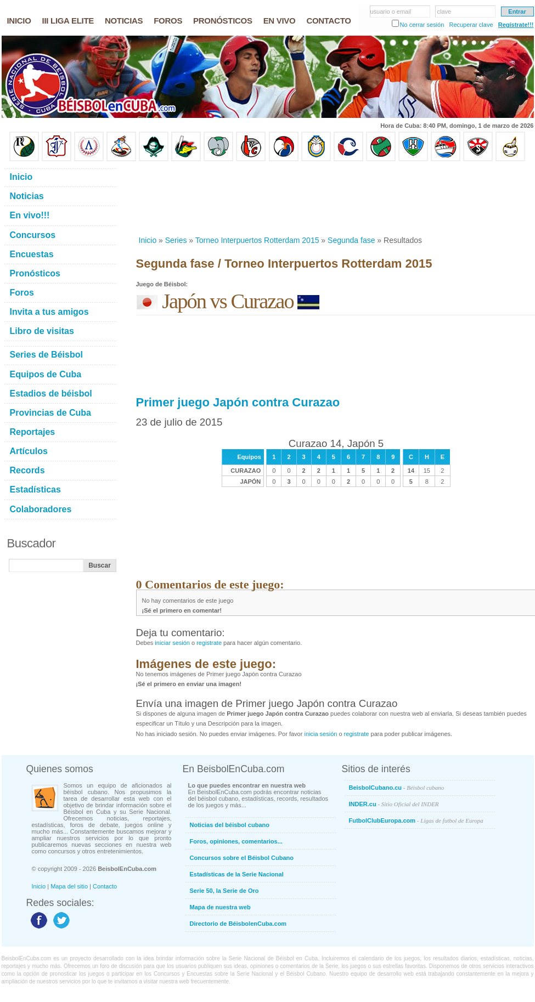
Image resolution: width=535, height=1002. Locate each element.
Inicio (148, 240)
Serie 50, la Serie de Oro (224, 890)
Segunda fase (351, 240)
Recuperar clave (471, 24)
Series (176, 240)
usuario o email (391, 11)
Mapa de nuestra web (220, 907)
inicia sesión (320, 734)
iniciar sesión (172, 642)
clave (444, 11)
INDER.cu (394, 804)
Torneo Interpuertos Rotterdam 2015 (257, 240)
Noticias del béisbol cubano (229, 825)
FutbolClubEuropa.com (416, 820)
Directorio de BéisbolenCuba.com (238, 923)
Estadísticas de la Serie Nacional (237, 874)
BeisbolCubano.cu (396, 787)
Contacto (105, 886)
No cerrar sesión (422, 24)
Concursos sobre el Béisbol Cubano (242, 857)
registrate (209, 642)
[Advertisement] (171, 198)
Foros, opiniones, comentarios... (236, 841)
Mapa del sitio (69, 886)
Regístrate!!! (516, 24)
